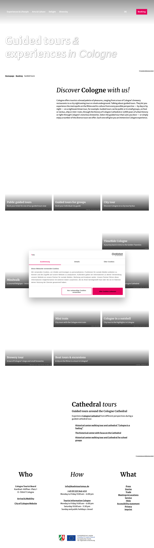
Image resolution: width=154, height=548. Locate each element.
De (125, 11)
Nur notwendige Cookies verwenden (76, 291)
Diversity (63, 11)
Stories (128, 489)
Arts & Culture (38, 11)
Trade (128, 492)
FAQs (128, 501)
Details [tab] (77, 262)
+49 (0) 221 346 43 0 (77, 491)
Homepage (9, 76)
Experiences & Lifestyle (18, 11)
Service (128, 498)
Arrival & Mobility (25, 498)
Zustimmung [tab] (45, 262)
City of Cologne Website (26, 503)
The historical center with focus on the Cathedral (98, 433)
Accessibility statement (128, 503)
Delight (52, 11)
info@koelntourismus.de (77, 486)
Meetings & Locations (128, 495)
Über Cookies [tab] (109, 262)
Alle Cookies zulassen (107, 291)
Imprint (128, 509)
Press (128, 486)
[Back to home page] (77, 5)
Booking (19, 76)
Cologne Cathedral (91, 416)
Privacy (128, 506)
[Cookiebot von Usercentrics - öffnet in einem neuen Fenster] (113, 254)
